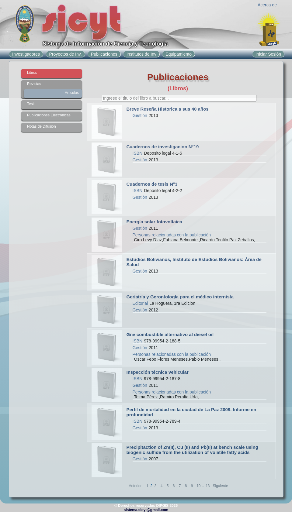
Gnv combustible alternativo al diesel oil (170, 334)
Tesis (31, 104)
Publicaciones (104, 54)
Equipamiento (178, 54)
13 (208, 486)
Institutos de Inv (141, 54)
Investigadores (26, 54)
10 (198, 486)
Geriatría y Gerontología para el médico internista (180, 296)
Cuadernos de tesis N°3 (152, 184)
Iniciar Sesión (268, 54)
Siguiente (220, 486)
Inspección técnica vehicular (158, 372)
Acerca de (267, 4)
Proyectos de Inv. (65, 54)
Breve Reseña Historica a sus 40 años (168, 109)
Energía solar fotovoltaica (154, 221)
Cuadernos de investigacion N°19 (163, 146)
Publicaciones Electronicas (49, 115)
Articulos (72, 93)
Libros (32, 72)
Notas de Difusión (41, 126)
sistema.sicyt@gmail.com (146, 510)
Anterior (135, 486)
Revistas (34, 84)
